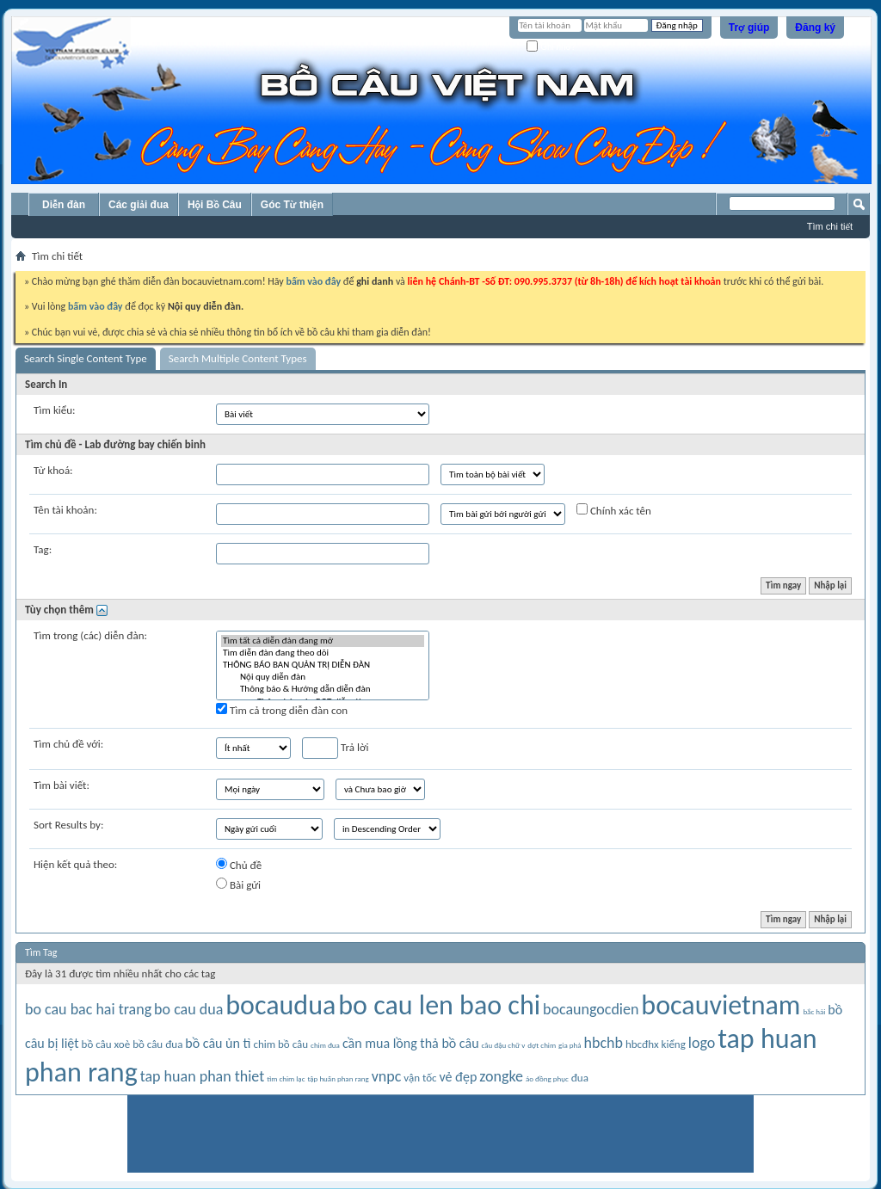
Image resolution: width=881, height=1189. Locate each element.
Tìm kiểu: (55, 410)
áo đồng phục (547, 1078)
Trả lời (335, 748)
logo (701, 1042)
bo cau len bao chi (439, 1005)
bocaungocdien (590, 1009)
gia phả (569, 1045)
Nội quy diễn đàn (322, 677)
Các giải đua (138, 205)
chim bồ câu (280, 1044)
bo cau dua (188, 1009)
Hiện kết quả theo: (75, 864)
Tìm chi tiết (830, 226)
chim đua (325, 1045)
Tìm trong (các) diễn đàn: (90, 635)
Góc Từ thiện (292, 205)
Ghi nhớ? (551, 47)
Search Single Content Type (85, 358)
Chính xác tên (613, 510)
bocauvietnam (720, 1005)
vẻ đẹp (458, 1077)
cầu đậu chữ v (504, 1045)
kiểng (674, 1044)
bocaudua (280, 1005)
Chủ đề (239, 865)
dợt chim (541, 1045)
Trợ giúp (749, 28)
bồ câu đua (157, 1044)
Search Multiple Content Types (238, 358)
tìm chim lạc (286, 1078)
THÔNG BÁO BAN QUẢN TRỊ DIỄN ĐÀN (322, 665)
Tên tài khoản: (65, 509)
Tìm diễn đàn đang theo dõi (322, 653)
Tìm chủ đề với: (68, 743)
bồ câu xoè (106, 1044)
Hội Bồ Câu (215, 205)
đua (579, 1077)
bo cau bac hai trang (88, 1009)
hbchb (602, 1042)
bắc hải (814, 1011)
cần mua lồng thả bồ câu (410, 1043)
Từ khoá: (53, 470)
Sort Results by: (68, 824)
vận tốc (420, 1077)
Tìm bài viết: (61, 785)
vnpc (387, 1076)
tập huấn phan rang (337, 1078)
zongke (501, 1076)
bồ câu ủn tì (217, 1043)
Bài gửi (238, 884)
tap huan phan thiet (202, 1076)
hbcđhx (642, 1044)
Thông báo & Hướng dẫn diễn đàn (322, 689)
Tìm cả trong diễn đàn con (282, 710)
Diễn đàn (63, 205)
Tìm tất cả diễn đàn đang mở (322, 641)
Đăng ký (815, 28)
